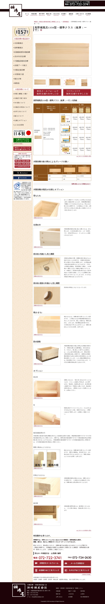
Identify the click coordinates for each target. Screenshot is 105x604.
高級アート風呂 (72, 591)
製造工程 (58, 594)
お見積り (83, 594)
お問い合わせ (59, 596)
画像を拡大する (38, 217)
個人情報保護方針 (85, 596)
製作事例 (83, 591)
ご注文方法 (71, 594)
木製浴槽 (58, 591)
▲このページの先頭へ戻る (84, 156)
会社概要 (70, 596)
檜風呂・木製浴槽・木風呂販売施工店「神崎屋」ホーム (69, 588)
